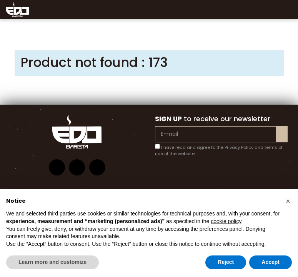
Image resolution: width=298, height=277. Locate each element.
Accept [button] (270, 262)
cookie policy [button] (226, 221)
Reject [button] (226, 262)
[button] (288, 201)
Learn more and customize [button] (52, 262)
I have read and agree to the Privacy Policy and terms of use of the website (219, 150)
